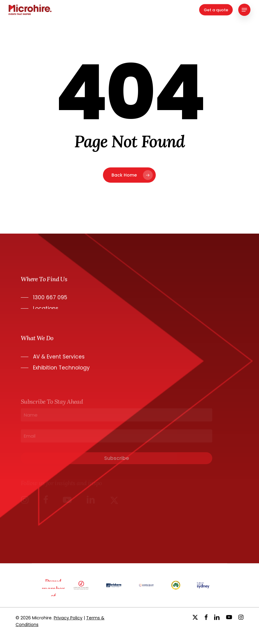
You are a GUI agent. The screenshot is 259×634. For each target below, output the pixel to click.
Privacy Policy (68, 618)
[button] (244, 10)
